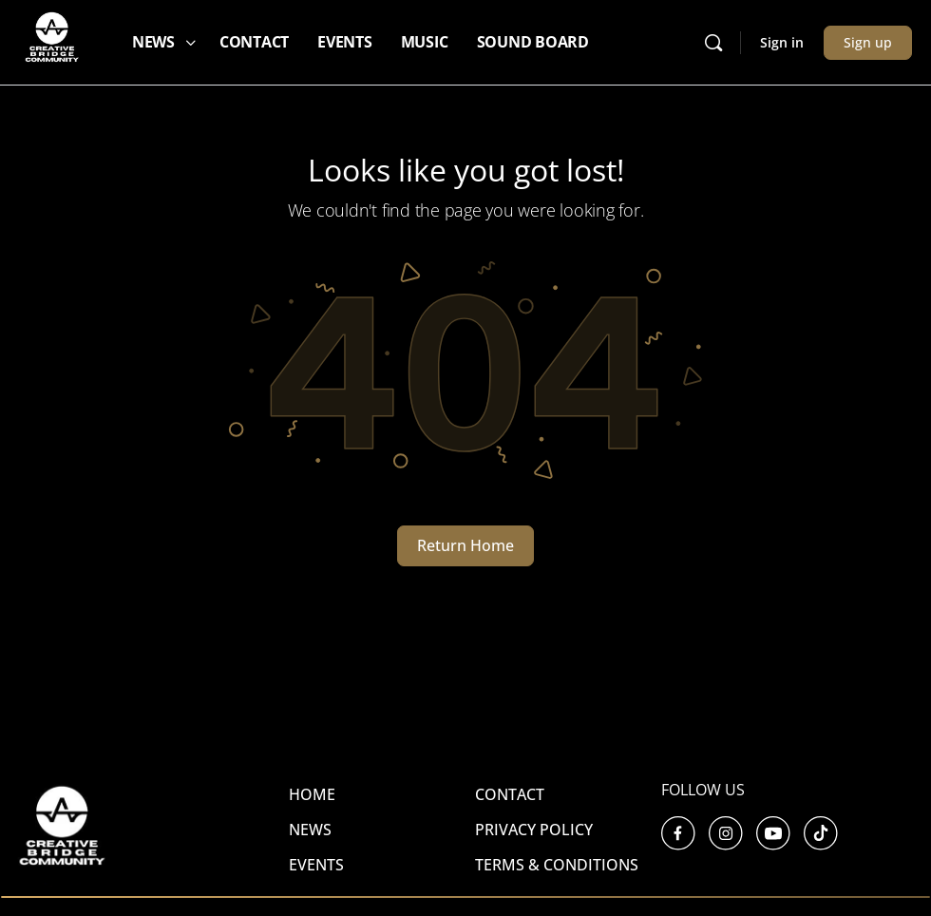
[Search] (713, 42)
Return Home (465, 545)
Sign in (782, 42)
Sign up (868, 42)
